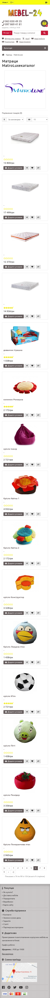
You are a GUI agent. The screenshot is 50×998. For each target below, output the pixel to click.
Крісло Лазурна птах (14, 647)
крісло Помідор (11, 795)
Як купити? (7, 892)
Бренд (9, 55)
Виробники (7, 902)
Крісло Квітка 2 (11, 548)
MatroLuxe (18, 55)
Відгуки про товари (11, 39)
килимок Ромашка (13, 399)
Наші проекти (23, 42)
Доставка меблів (10, 895)
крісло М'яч (9, 696)
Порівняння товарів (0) (12, 113)
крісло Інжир (10, 449)
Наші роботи (38, 39)
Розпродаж (8, 42)
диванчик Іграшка (12, 350)
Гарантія (6, 921)
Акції (26, 39)
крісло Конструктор (13, 597)
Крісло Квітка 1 (11, 498)
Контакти (6, 915)
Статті (5, 924)
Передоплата (8, 899)
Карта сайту (7, 905)
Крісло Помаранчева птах (16, 844)
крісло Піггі (9, 745)
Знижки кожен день (11, 918)
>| (13, 872)
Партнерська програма (12, 927)
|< (4, 868)
